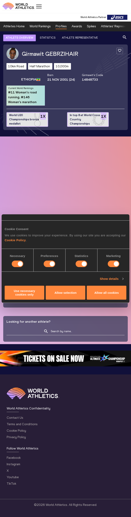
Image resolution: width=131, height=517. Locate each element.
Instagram (13, 464)
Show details (109, 278)
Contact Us (15, 418)
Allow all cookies (106, 292)
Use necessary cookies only (24, 292)
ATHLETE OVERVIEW (19, 37)
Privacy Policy (16, 437)
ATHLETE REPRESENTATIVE (80, 37)
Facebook (14, 458)
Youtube (13, 477)
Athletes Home (14, 26)
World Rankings (40, 26)
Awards (77, 26)
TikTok (11, 483)
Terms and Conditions (22, 424)
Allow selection (65, 292)
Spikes (91, 26)
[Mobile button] (39, 6)
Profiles (61, 26)
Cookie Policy (15, 240)
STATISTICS (47, 37)
